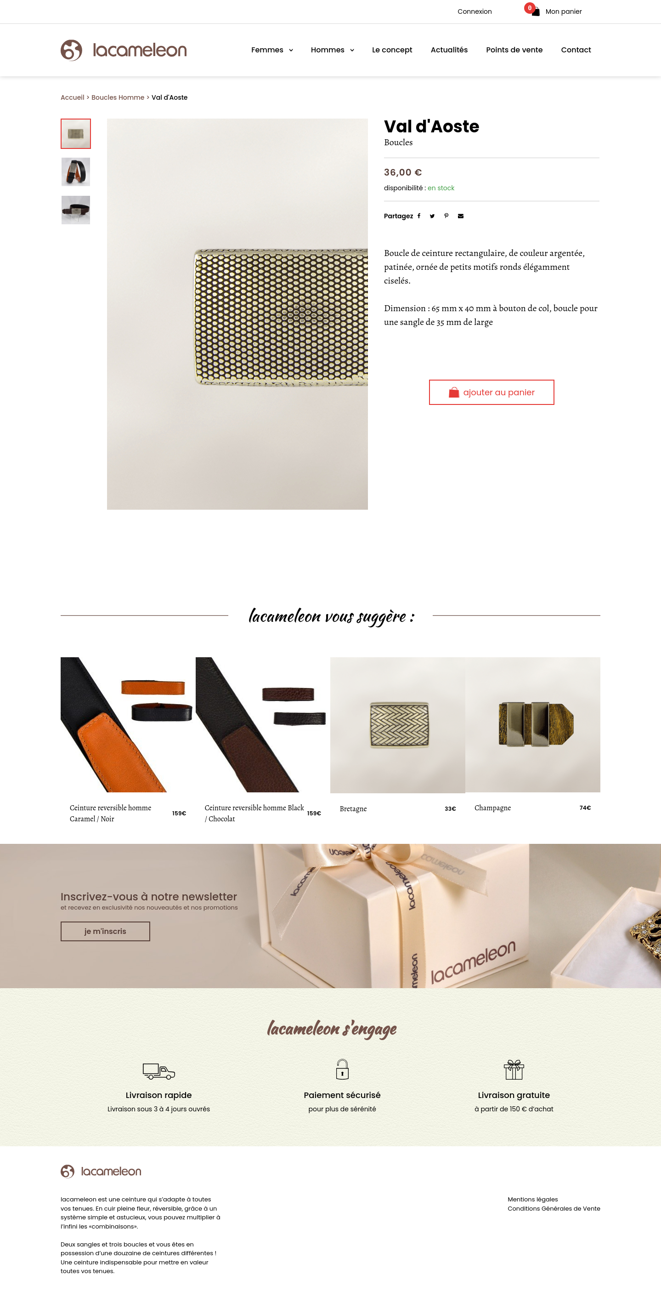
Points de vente (514, 50)
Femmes (267, 50)
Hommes (328, 50)
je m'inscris (105, 931)
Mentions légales (533, 1199)
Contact (576, 50)
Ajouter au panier (492, 392)
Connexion (475, 11)
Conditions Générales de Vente (554, 1208)
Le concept (392, 50)
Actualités (449, 50)
